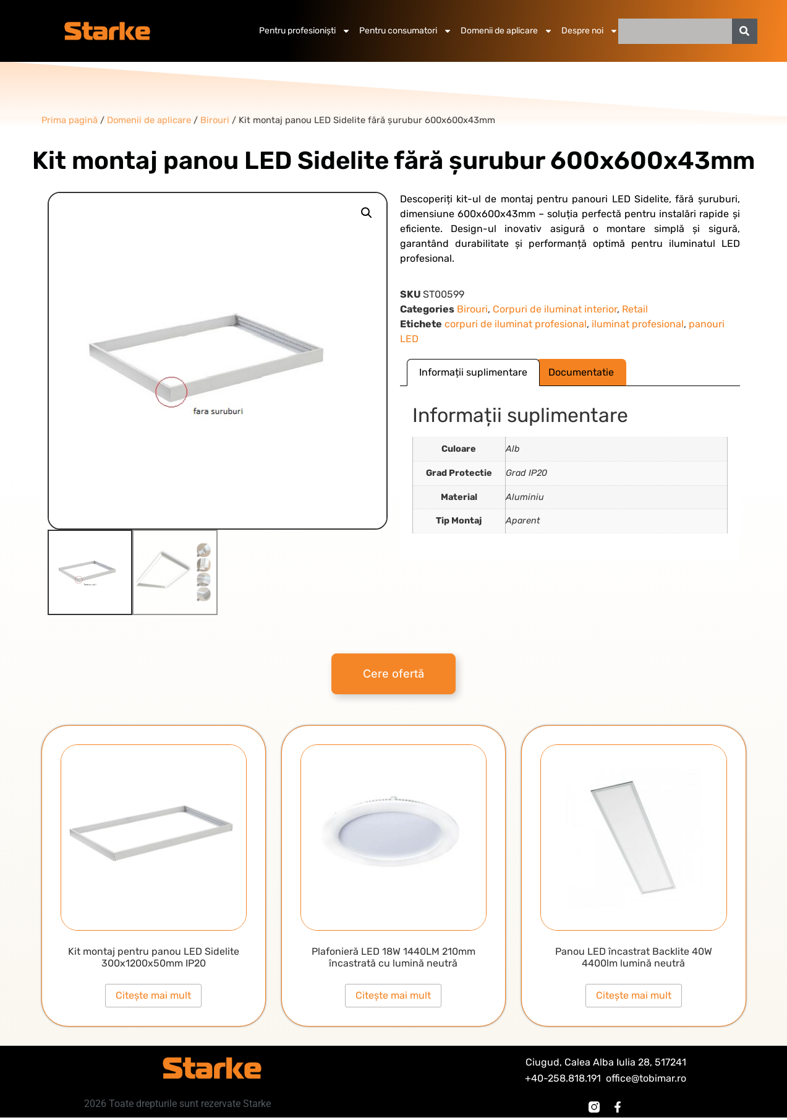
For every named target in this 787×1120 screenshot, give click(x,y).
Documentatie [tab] (581, 372)
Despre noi (589, 31)
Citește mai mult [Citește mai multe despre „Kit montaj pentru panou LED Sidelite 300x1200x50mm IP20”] (153, 995)
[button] (366, 213)
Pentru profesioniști (305, 31)
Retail (635, 309)
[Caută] (744, 31)
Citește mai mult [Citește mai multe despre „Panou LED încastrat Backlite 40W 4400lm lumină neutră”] (633, 995)
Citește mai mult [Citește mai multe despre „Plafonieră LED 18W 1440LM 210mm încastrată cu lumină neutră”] (393, 995)
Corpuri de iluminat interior (555, 309)
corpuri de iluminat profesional (516, 324)
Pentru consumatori (405, 31)
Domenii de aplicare (507, 31)
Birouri (472, 309)
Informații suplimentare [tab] (473, 372)
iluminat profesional (638, 324)
